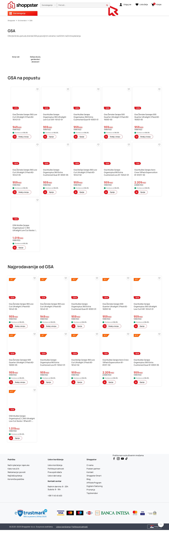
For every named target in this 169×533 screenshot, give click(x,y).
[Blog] (88, 479)
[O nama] (90, 465)
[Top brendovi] (92, 493)
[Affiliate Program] (94, 482)
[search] (83, 5)
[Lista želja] (142, 4)
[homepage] (23, 4)
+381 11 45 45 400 (55, 495)
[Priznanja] (91, 489)
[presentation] (84, 8)
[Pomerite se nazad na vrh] (161, 524)
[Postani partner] (93, 468)
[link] (125, 4)
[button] (48, 5)
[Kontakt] (90, 472)
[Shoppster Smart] (94, 475)
